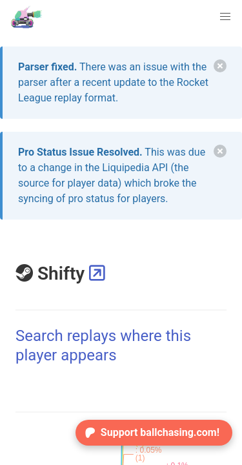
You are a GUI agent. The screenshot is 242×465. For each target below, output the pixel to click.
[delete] (220, 65)
